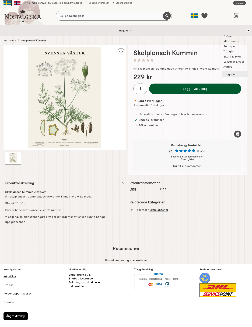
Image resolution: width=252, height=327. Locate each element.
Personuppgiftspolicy (17, 293)
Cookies (9, 302)
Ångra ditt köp (15, 316)
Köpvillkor (10, 276)
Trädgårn (123, 30)
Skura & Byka (144, 30)
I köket (68, 30)
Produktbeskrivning (64, 183)
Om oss (8, 285)
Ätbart (187, 30)
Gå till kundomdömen (187, 166)
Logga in (239, 3)
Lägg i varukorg (195, 89)
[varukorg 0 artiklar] (236, 15)
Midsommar (86, 30)
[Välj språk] (194, 15)
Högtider (52, 30)
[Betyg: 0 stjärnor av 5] (187, 60)
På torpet (105, 30)
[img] (121, 50)
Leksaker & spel (168, 30)
